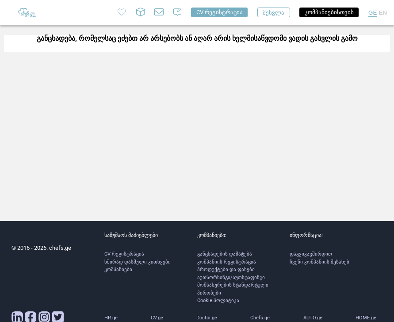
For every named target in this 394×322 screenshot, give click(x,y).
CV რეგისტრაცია (124, 254)
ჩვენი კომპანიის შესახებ (319, 262)
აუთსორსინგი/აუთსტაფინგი (231, 277)
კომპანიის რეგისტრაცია (226, 262)
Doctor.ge (206, 318)
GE (372, 12)
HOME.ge (366, 318)
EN (383, 12)
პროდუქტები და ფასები (226, 269)
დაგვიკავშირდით (311, 254)
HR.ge (111, 318)
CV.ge (157, 318)
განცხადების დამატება (224, 254)
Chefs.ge (260, 318)
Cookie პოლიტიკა (218, 300)
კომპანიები (118, 269)
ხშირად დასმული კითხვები (137, 262)
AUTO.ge (312, 318)
